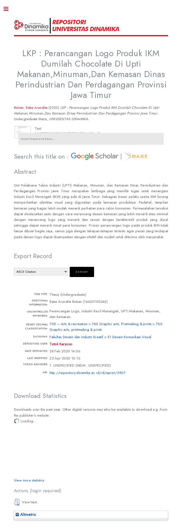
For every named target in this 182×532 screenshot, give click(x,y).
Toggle (8, 9)
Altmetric (26, 514)
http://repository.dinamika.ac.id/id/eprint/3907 (88, 372)
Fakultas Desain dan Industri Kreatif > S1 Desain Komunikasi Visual (100, 336)
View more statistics (29, 480)
